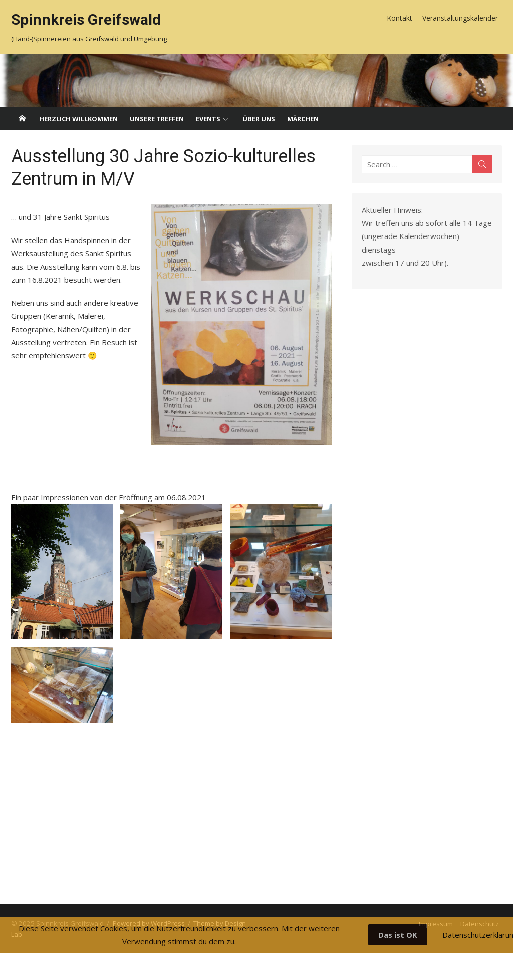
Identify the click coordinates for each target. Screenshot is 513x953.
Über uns (258, 118)
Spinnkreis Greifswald (86, 19)
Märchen (303, 118)
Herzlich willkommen (78, 118)
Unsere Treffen (157, 118)
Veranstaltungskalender (460, 18)
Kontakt (399, 18)
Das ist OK (397, 935)
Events (208, 118)
